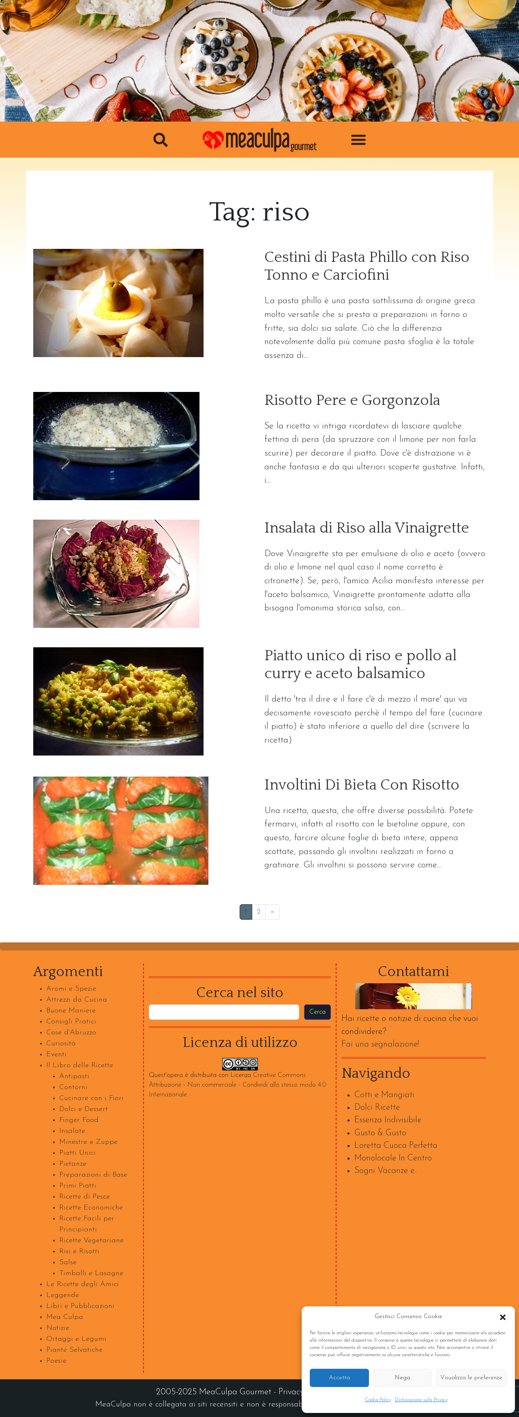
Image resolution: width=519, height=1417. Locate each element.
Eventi (56, 1054)
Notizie (57, 1328)
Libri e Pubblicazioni (80, 1306)
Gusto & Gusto (380, 1133)
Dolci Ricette (377, 1107)
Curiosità (61, 1043)
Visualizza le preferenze (471, 1378)
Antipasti (74, 1076)
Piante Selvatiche (74, 1349)
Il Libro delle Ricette (79, 1065)
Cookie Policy (378, 1400)
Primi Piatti (77, 1185)
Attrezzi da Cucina (76, 999)
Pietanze (72, 1163)
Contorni (73, 1087)
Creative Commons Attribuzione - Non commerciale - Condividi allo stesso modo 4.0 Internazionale (237, 1085)
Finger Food (79, 1120)
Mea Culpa (64, 1317)
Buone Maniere (71, 1010)
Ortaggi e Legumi (76, 1339)
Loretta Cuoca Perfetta (396, 1145)
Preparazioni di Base (93, 1174)
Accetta (339, 1378)
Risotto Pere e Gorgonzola (352, 400)
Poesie (56, 1360)
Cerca (317, 1012)
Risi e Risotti (79, 1251)
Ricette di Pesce (84, 1196)
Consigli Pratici (71, 1021)
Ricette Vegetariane (91, 1240)
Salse (68, 1262)
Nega (402, 1378)
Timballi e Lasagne (91, 1273)
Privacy (291, 1392)
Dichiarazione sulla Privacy (421, 1400)
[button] (503, 1317)
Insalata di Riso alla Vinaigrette (366, 528)
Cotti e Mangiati (384, 1095)
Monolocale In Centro (393, 1158)
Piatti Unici (77, 1152)
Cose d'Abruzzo (71, 1032)
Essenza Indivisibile (387, 1120)
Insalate (72, 1131)
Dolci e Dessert (83, 1109)
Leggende (62, 1295)
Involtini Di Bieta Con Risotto (361, 785)
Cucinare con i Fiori (91, 1098)
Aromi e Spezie (71, 988)
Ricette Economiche (91, 1207)
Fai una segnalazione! (380, 1044)
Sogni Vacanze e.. (385, 1171)
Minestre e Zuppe (88, 1142)
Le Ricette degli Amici (82, 1284)
